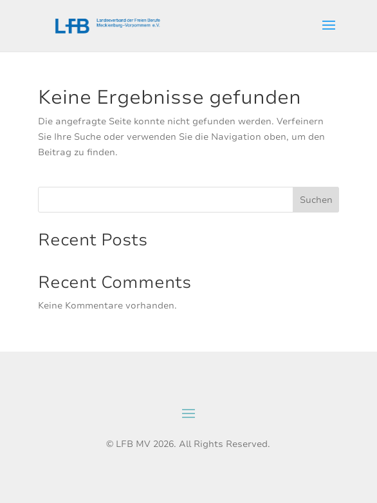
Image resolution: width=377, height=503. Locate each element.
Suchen (316, 200)
